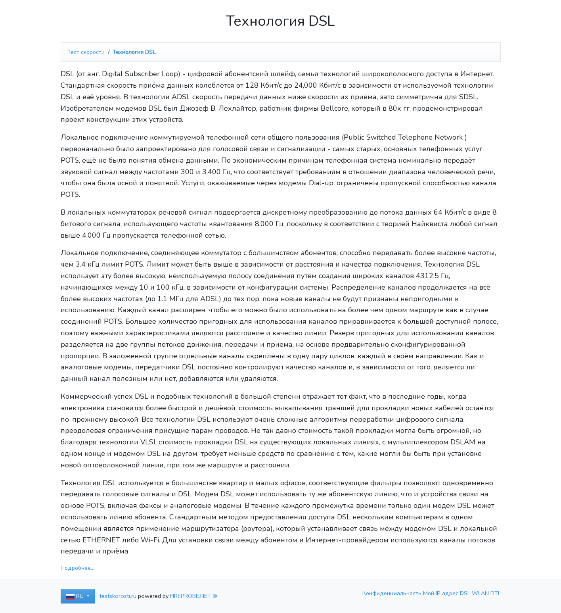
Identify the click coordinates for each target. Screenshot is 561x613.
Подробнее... (77, 568)
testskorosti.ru (118, 596)
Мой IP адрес (441, 593)
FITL (495, 593)
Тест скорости (86, 52)
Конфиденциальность (392, 593)
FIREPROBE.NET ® (193, 596)
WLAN (481, 593)
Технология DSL (134, 52)
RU (75, 596)
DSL (466, 593)
